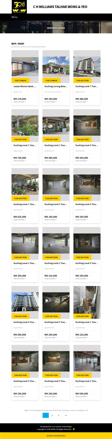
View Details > (20, 101)
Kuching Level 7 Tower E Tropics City (86, 86)
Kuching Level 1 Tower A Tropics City (25, 145)
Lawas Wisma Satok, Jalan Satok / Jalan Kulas (25, 86)
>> (66, 415)
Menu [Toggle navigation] (15, 17)
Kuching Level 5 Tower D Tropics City (25, 322)
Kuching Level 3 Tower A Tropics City (86, 145)
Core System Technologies (61, 426)
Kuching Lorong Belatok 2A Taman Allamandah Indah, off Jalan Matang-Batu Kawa (56, 86)
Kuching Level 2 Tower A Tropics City (25, 263)
